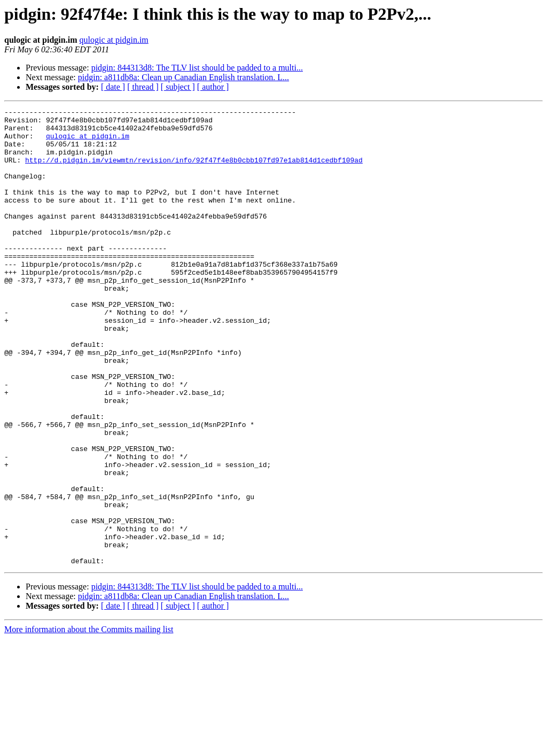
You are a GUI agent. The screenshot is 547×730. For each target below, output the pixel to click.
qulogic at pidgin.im (113, 39)
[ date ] (113, 86)
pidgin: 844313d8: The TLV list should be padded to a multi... (197, 67)
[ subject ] (178, 86)
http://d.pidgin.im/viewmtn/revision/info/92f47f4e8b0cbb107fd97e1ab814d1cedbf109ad (194, 171)
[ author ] (213, 86)
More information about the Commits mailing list (88, 720)
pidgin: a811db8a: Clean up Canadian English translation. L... (183, 77)
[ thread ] (143, 86)
